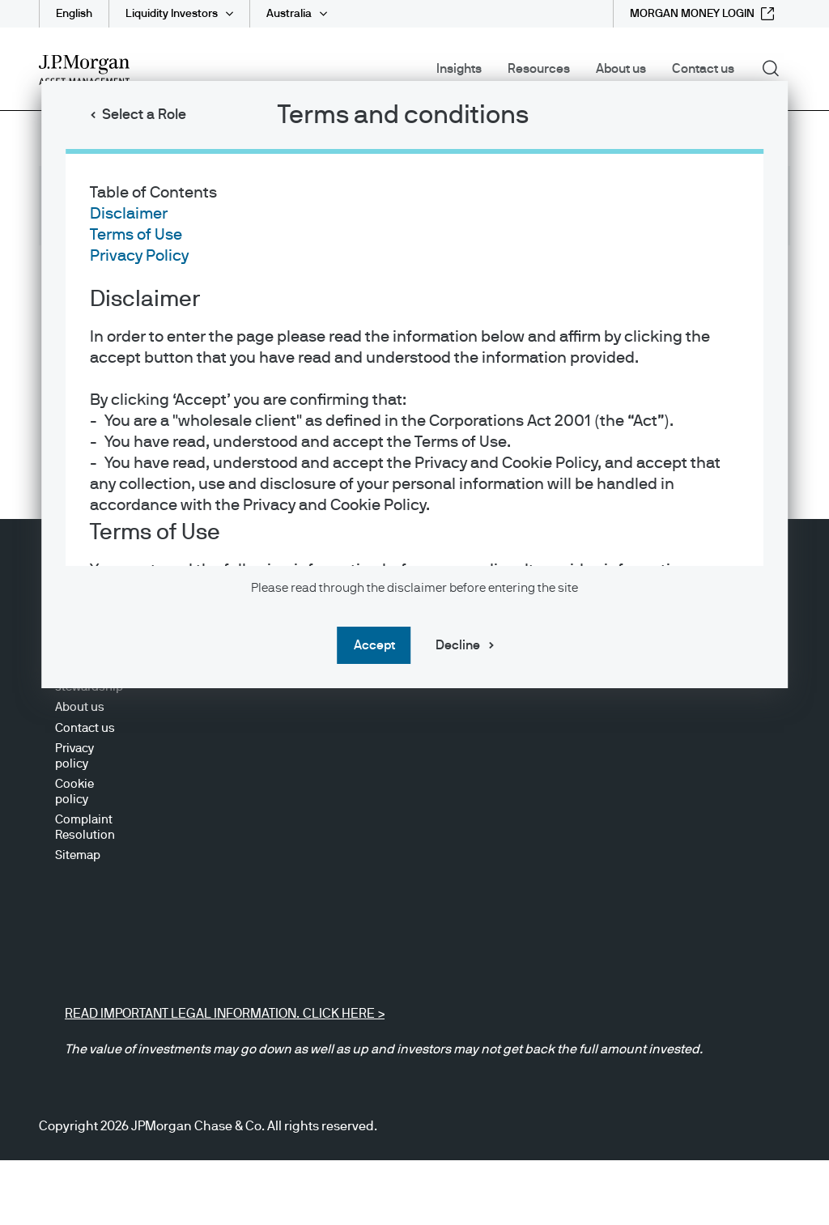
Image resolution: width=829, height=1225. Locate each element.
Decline (458, 645)
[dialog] (414, 612)
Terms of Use (136, 235)
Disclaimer (129, 214)
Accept (374, 645)
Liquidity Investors (171, 13)
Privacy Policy (139, 256)
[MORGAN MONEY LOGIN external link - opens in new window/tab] (702, 13)
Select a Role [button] (144, 115)
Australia (289, 13)
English (74, 13)
